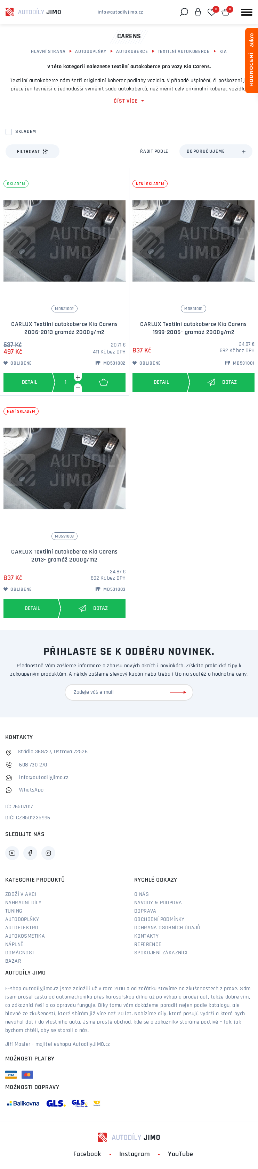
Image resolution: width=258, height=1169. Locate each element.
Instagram (134, 1154)
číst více (126, 101)
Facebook (87, 1154)
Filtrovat (32, 151)
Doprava (145, 911)
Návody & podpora (158, 903)
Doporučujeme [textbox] (206, 151)
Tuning (13, 911)
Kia (223, 51)
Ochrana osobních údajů (167, 928)
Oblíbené (17, 363)
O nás (141, 894)
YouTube (180, 1154)
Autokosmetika (25, 936)
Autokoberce (132, 51)
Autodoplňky (90, 51)
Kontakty (146, 936)
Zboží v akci (21, 894)
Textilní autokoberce (184, 51)
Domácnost (20, 953)
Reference (148, 944)
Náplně (14, 944)
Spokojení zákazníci (161, 953)
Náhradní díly (23, 903)
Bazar (13, 961)
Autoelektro (21, 928)
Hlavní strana (48, 51)
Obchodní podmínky (159, 919)
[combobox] (215, 151)
